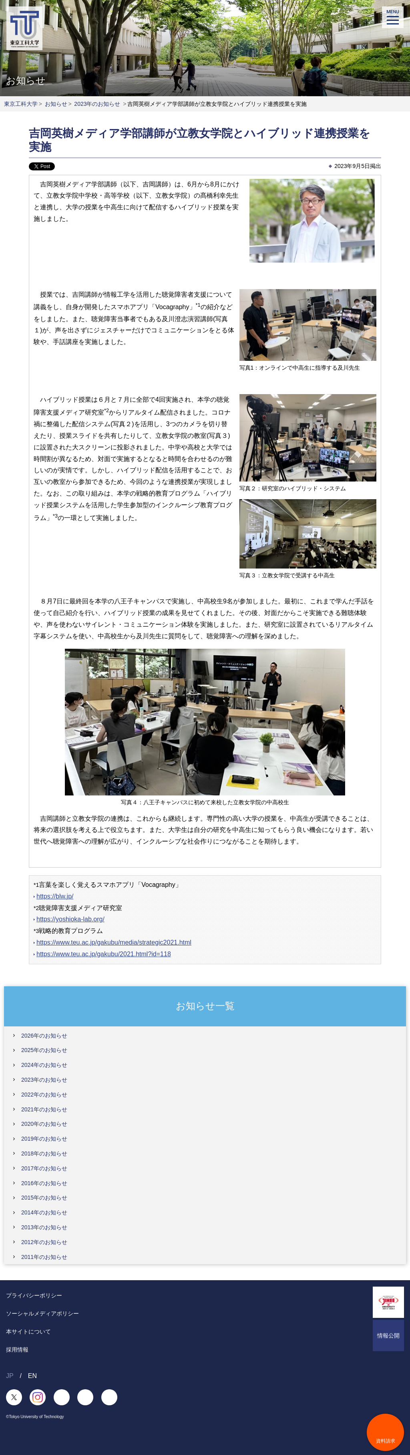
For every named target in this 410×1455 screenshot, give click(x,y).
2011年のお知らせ (44, 1257)
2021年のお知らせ (44, 1109)
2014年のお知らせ (44, 1212)
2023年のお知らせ (97, 104)
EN (32, 1375)
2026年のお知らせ (44, 1035)
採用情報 (17, 1349)
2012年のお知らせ (44, 1242)
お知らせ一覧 (205, 1005)
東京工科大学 (21, 104)
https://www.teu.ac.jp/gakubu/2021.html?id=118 (103, 954)
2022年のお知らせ (44, 1094)
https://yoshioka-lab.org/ (70, 919)
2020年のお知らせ (44, 1124)
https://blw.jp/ (55, 896)
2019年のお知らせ (44, 1138)
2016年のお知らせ (44, 1183)
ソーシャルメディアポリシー (42, 1313)
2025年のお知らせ (44, 1050)
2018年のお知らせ (44, 1153)
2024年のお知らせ (44, 1065)
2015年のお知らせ (44, 1197)
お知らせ (56, 104)
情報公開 (388, 1335)
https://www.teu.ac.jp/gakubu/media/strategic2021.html (113, 942)
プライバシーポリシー (34, 1295)
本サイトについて (28, 1331)
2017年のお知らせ (44, 1168)
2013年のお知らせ (44, 1227)
